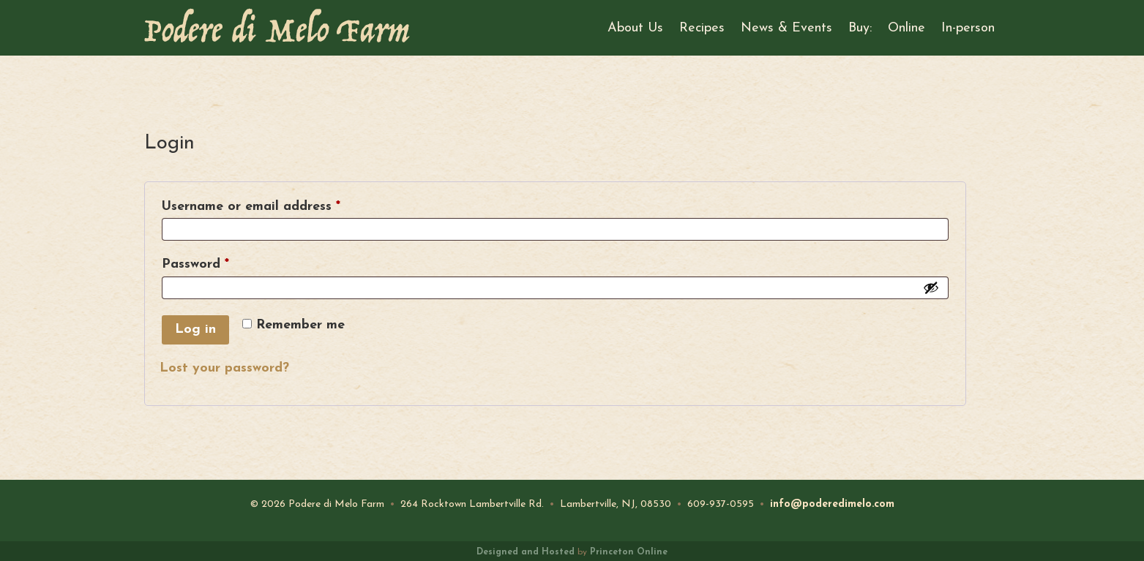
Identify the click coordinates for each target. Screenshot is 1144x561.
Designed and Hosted (525, 552)
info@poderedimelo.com (832, 504)
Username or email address (278, 206)
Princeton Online (629, 552)
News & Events (786, 28)
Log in (195, 329)
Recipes (702, 28)
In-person (968, 28)
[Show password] (931, 287)
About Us (635, 28)
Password (223, 264)
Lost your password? (224, 368)
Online (906, 28)
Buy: (860, 28)
